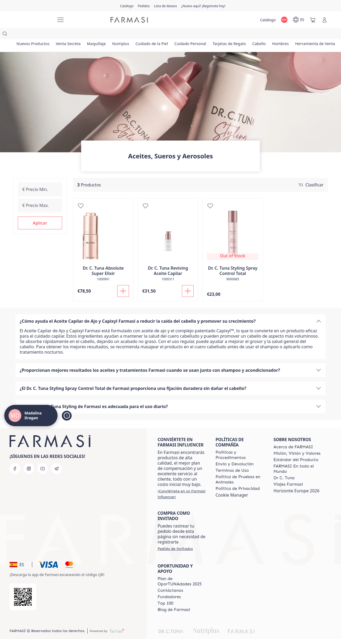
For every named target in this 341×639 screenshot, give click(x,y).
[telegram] (56, 458)
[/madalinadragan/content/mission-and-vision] (296, 442)
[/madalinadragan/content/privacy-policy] (238, 478)
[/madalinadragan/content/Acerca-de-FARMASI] (293, 436)
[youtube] (42, 458)
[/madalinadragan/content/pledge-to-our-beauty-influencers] (283, 467)
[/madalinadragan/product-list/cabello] (296, 34)
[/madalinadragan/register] (144, 5)
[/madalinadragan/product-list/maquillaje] (109, 34)
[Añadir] (123, 280)
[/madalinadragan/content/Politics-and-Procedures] (240, 444)
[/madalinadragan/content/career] (288, 473)
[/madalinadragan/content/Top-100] (165, 592)
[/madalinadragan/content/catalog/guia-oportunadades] (181, 570)
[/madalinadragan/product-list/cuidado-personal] (217, 34)
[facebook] (15, 458)
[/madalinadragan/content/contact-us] (170, 579)
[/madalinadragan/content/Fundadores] (169, 586)
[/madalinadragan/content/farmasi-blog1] (173, 599)
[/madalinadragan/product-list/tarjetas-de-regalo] (261, 34)
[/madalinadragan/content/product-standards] (295, 449)
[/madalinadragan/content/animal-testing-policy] (240, 469)
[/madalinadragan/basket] (313, 20)
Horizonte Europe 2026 (296, 480)
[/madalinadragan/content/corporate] (297, 458)
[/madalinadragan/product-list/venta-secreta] (76, 34)
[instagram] (28, 458)
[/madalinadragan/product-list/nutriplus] (138, 34)
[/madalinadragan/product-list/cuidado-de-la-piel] (174, 34)
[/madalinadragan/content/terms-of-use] (232, 459)
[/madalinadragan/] (32, 20)
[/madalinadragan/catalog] (127, 5)
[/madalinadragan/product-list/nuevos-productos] (35, 34)
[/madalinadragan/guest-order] (175, 538)
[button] (40, 212)
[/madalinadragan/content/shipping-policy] (235, 453)
